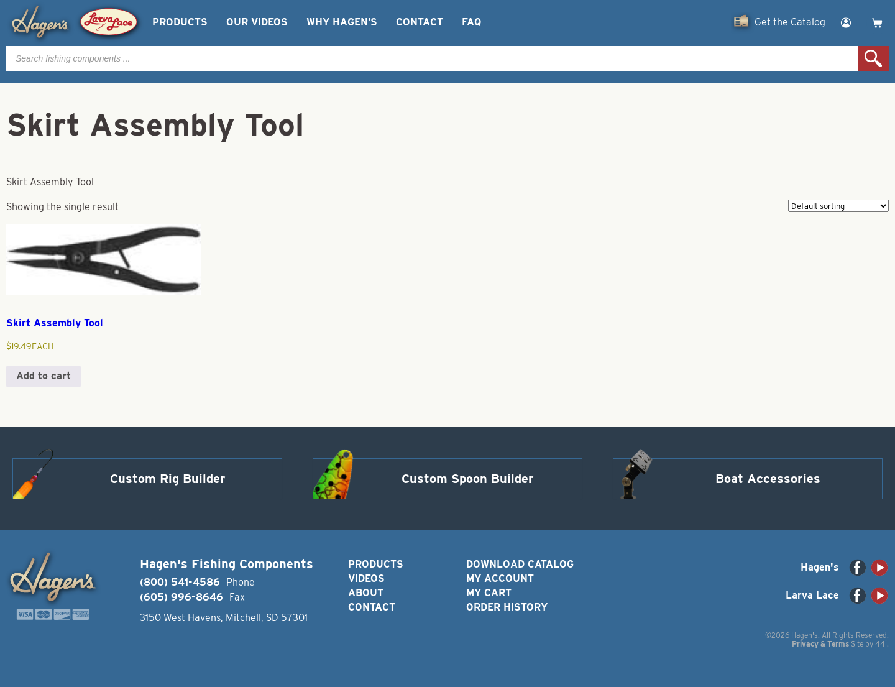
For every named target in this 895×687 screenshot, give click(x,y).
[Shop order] (838, 206)
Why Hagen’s (341, 22)
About (365, 593)
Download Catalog (520, 564)
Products (180, 22)
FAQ (471, 22)
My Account (500, 578)
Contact (419, 22)
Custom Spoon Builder (468, 478)
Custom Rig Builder (168, 478)
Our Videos (257, 22)
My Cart (489, 593)
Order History (507, 607)
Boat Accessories (767, 478)
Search (873, 58)
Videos (366, 578)
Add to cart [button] (43, 376)
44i (881, 643)
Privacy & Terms (820, 643)
